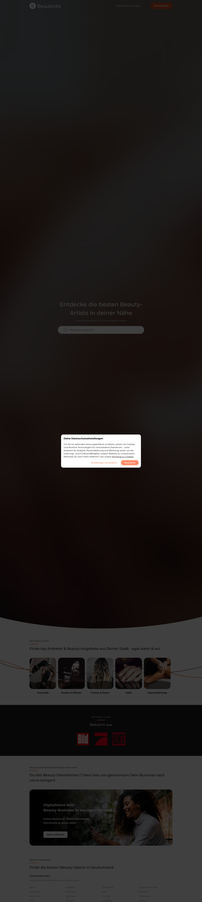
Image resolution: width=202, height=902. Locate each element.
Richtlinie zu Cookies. (123, 456)
